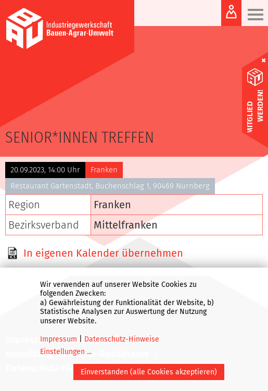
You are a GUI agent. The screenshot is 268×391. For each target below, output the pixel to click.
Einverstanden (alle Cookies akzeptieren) (149, 372)
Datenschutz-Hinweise (121, 339)
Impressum (58, 339)
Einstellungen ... (66, 351)
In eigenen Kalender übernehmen (103, 253)
